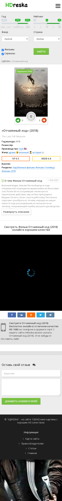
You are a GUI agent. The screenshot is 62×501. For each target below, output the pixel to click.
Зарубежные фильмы (24, 167)
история (36, 152)
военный (24, 152)
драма (12, 152)
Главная (32, 453)
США (21, 148)
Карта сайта (32, 438)
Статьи (32, 448)
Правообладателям (32, 443)
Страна (38, 32)
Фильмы (9, 49)
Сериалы (9, 53)
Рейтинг (38, 16)
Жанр (5, 32)
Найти (41, 51)
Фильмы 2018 (9, 171)
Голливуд (50, 167)
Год (4, 16)
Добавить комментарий (21, 401)
